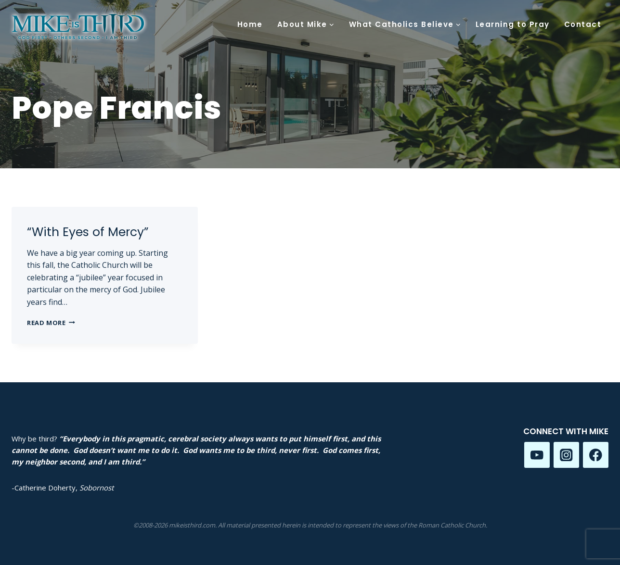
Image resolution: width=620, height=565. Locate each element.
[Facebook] (595, 454)
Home (250, 24)
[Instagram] (566, 454)
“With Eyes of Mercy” (88, 232)
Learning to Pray (513, 24)
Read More (51, 322)
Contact (583, 24)
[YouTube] (537, 454)
